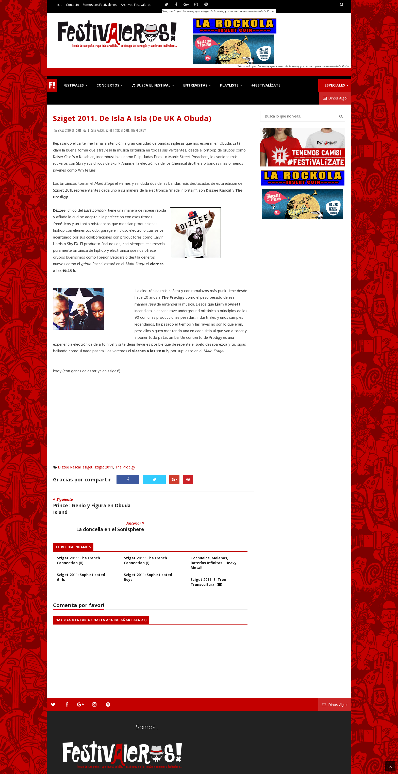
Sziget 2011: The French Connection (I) (145, 543)
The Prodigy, (138, 130)
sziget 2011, (122, 130)
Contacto (72, 5)
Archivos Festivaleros (136, 5)
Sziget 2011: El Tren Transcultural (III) (208, 565)
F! (52, 85)
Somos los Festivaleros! (100, 5)
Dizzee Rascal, (96, 130)
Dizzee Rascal (69, 467)
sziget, (110, 130)
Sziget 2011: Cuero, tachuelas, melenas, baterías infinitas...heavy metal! (214, 543)
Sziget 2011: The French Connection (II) (78, 543)
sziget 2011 (103, 467)
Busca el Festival (151, 85)
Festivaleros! (62, 769)
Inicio (58, 5)
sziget (87, 467)
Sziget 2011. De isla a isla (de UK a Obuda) (132, 118)
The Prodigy (125, 467)
